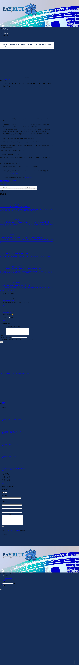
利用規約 (18, 533)
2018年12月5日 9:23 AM (8, 312)
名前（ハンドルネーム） (5, 338)
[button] (14, 586)
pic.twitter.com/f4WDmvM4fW (11, 173)
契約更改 (2, 180)
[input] (7, 586)
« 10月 (3, 484)
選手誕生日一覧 (8, 581)
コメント (3, 336)
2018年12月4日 (28, 177)
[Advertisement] (9, 38)
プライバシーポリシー (10, 533)
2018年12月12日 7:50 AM (8, 300)
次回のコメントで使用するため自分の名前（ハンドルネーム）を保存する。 (18, 341)
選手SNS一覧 (8, 582)
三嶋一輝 (2, 181)
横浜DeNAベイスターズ (11, 180)
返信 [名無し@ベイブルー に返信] (4, 305)
